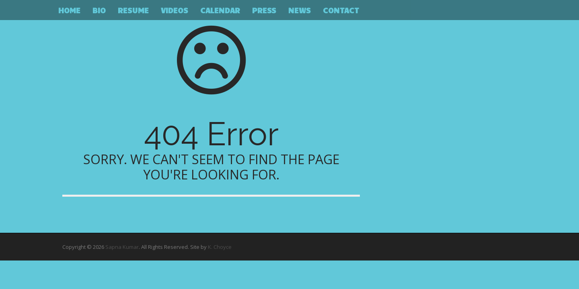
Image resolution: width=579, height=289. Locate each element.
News (299, 10)
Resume (133, 10)
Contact (341, 10)
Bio (99, 10)
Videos (174, 10)
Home (69, 10)
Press (264, 10)
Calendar (220, 10)
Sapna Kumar (122, 246)
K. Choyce (220, 246)
